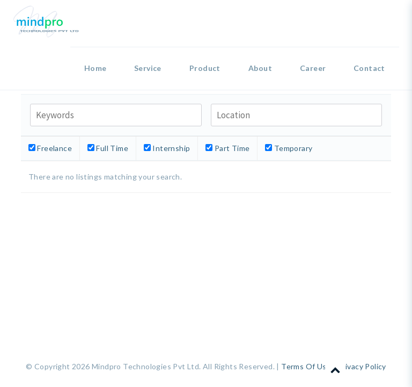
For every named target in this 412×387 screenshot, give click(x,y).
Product (204, 68)
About (260, 68)
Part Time (227, 148)
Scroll (335, 366)
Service (147, 68)
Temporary (288, 148)
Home (95, 68)
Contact (369, 68)
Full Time (107, 148)
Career (313, 68)
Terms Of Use (306, 366)
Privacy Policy (361, 366)
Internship (167, 148)
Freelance (50, 148)
